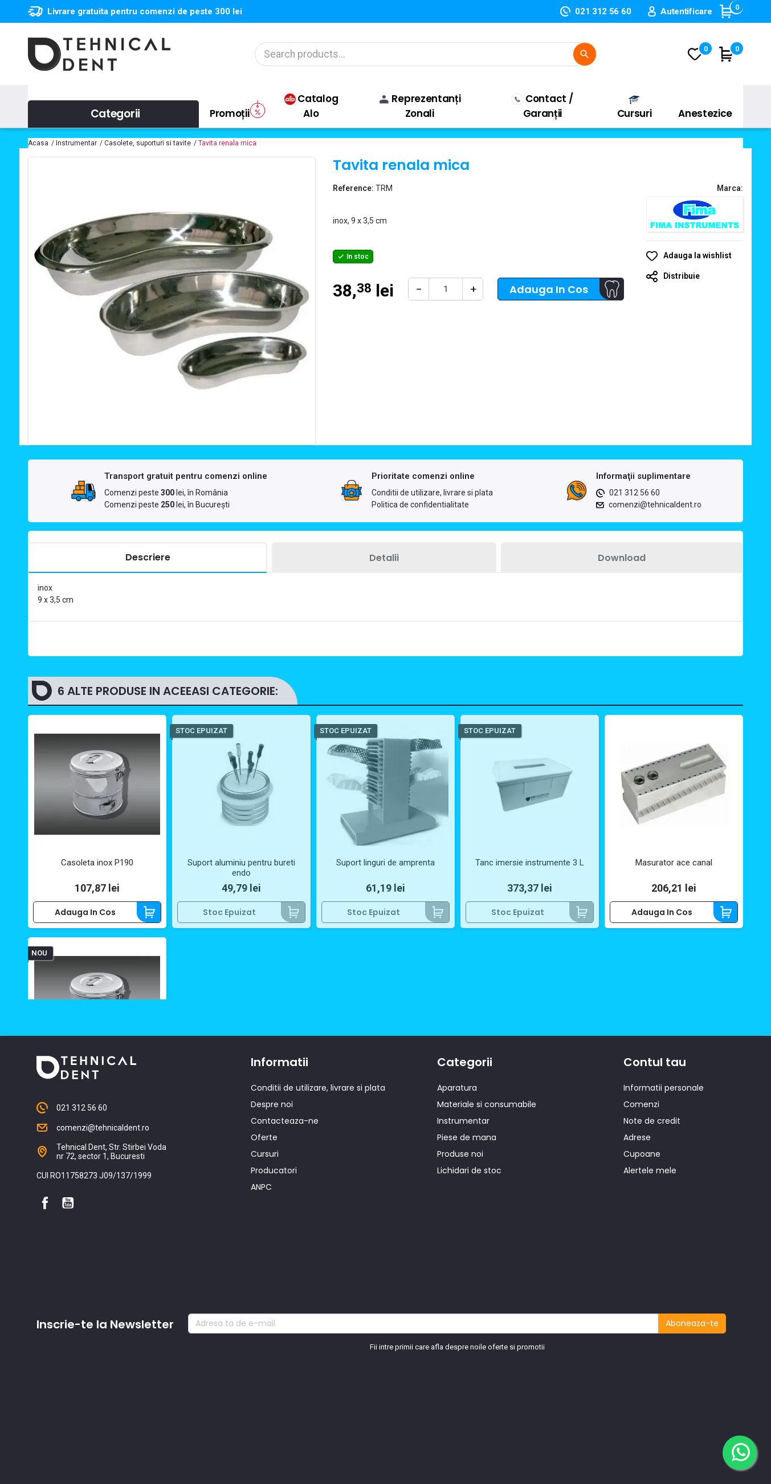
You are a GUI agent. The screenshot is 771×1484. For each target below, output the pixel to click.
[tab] (147, 558)
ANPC (261, 1337)
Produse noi (460, 1304)
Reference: (353, 188)
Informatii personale (663, 1237)
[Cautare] (425, 54)
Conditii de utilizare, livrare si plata (432, 492)
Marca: (730, 188)
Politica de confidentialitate (420, 504)
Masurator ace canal (673, 862)
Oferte (264, 1287)
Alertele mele (649, 1320)
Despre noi (272, 1254)
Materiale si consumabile (486, 1254)
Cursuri (265, 1304)
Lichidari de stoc (469, 1320)
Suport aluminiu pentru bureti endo (241, 867)
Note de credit (651, 1270)
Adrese (637, 1287)
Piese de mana (466, 1287)
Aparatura (457, 1237)
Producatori (274, 1320)
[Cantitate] (446, 289)
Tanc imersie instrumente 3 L (529, 862)
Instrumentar (463, 1270)
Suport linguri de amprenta (385, 862)
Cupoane (641, 1304)
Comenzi (641, 1254)
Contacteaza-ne (285, 1270)
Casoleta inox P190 (97, 862)
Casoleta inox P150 (97, 1085)
